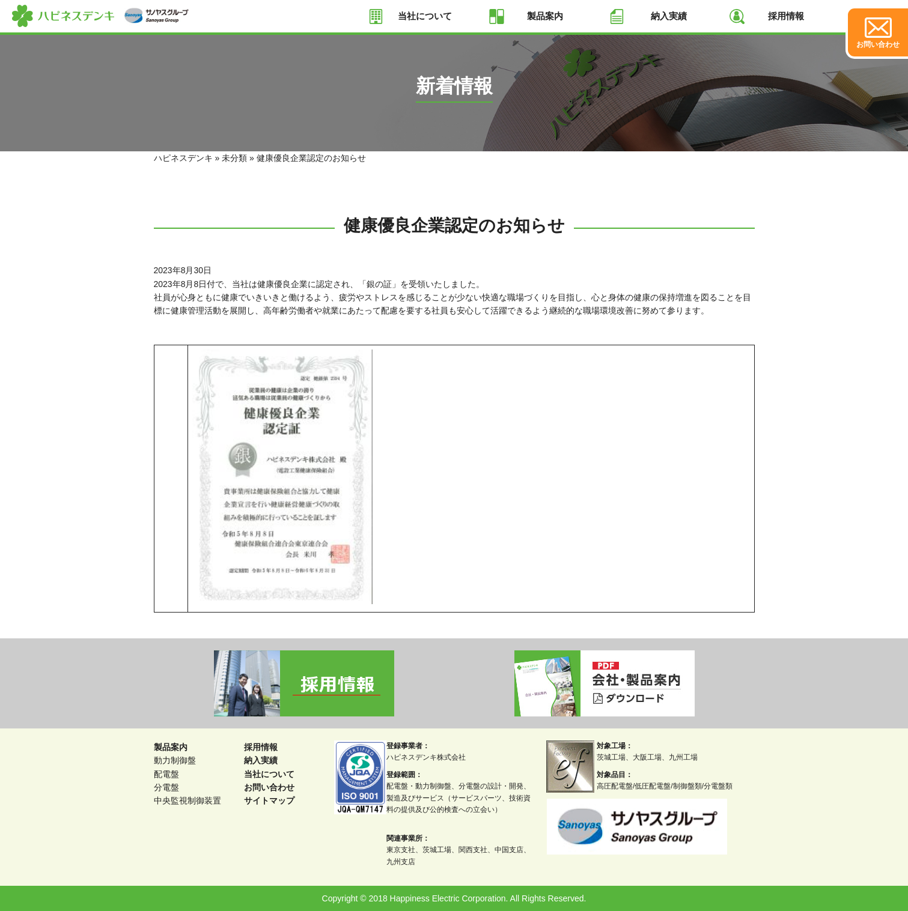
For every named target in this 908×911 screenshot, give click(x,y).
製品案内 (545, 16)
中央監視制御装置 (187, 800)
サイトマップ (269, 800)
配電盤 (166, 774)
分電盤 (166, 787)
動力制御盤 (175, 760)
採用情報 (786, 16)
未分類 (234, 158)
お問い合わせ (269, 787)
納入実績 (669, 16)
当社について (425, 16)
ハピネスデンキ (183, 158)
